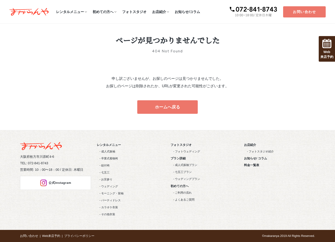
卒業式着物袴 (109, 158)
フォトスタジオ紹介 (261, 151)
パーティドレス (111, 200)
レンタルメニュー (70, 12)
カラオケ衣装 (109, 207)
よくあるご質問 (184, 199)
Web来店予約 (51, 236)
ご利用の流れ (183, 192)
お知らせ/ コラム (255, 158)
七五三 (105, 172)
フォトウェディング (187, 151)
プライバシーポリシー (79, 236)
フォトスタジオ (134, 12)
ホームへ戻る (167, 107)
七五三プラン (183, 172)
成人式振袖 (108, 151)
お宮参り (106, 179)
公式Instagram (55, 183)
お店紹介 (159, 12)
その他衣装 (108, 214)
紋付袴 (105, 165)
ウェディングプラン (187, 179)
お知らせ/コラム (187, 12)
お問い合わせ (304, 12)
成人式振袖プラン (186, 165)
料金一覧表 (251, 165)
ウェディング (109, 186)
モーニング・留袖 (112, 193)
